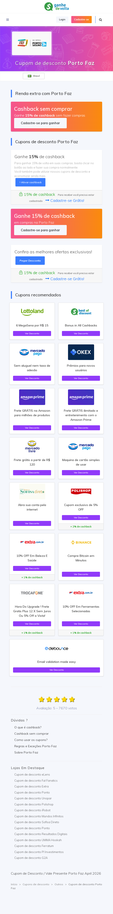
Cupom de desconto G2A (31, 857)
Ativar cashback (31, 182)
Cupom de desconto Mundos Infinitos (38, 816)
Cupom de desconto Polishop (33, 804)
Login (62, 19)
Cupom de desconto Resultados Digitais (40, 834)
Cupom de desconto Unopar (33, 798)
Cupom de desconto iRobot (32, 810)
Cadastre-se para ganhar (40, 123)
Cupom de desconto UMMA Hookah (38, 840)
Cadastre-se (81, 19)
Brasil (34, 75)
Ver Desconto (32, 333)
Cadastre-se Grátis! (64, 200)
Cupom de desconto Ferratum (34, 846)
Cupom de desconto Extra (31, 786)
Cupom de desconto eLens (32, 774)
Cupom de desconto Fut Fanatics (36, 780)
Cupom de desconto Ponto (32, 792)
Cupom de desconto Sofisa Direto (36, 822)
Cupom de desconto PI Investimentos (39, 852)
